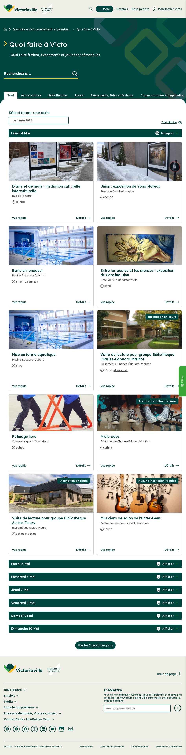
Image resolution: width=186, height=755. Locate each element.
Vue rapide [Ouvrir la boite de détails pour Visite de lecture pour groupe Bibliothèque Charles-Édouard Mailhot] (107, 386)
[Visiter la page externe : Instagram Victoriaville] (34, 729)
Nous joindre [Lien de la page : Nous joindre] (15, 690)
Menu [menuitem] (105, 9)
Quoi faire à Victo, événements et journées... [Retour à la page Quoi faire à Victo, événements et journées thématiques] (41, 29)
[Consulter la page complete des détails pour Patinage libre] (51, 443)
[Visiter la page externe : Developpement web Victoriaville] (70, 729)
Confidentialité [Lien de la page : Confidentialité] (139, 746)
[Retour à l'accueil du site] (6, 29)
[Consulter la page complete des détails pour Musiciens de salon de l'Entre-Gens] (139, 525)
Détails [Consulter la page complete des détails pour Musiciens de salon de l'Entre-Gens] (172, 549)
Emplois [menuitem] (122, 9)
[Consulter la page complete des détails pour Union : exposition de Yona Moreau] (139, 193)
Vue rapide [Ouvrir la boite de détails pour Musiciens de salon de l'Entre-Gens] (107, 549)
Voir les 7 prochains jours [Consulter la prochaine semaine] (95, 645)
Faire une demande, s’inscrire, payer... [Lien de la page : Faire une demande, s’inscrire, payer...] (33, 713)
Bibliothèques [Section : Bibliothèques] (58, 95)
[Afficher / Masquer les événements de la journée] (170, 133)
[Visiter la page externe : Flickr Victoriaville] (61, 729)
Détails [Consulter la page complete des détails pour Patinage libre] (83, 465)
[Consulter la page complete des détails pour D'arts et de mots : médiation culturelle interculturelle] (51, 195)
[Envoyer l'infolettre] (177, 708)
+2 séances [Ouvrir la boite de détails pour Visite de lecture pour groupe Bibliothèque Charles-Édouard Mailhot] (121, 370)
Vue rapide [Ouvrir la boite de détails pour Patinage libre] (19, 465)
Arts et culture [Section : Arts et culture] (31, 95)
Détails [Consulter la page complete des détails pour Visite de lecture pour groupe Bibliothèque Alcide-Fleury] (83, 549)
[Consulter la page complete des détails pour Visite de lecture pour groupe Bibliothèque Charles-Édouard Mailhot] (139, 364)
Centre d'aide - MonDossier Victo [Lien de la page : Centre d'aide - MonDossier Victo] (29, 719)
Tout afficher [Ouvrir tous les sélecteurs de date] (171, 122)
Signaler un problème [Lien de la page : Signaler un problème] (21, 707)
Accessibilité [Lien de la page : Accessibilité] (86, 746)
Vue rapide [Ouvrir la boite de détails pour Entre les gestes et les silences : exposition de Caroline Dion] (107, 302)
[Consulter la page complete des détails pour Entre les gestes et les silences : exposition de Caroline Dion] (139, 280)
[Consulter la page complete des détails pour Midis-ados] (139, 443)
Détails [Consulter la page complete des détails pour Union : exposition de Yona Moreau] (172, 218)
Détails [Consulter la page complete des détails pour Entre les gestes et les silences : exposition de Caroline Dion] (172, 302)
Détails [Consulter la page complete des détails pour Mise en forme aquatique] (83, 386)
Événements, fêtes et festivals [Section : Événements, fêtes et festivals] (112, 95)
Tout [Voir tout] (10, 95)
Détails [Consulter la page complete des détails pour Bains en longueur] (83, 302)
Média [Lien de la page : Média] (10, 701)
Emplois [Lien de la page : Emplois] (11, 695)
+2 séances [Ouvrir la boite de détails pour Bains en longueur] (31, 281)
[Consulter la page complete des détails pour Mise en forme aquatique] (51, 361)
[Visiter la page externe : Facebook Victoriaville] (7, 729)
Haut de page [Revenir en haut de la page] (169, 674)
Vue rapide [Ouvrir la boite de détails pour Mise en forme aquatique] (19, 386)
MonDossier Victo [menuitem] (167, 9)
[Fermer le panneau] (182, 381)
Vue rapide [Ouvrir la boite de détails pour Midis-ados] (107, 465)
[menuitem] (28, 9)
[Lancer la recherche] (74, 74)
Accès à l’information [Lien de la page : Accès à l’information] (112, 746)
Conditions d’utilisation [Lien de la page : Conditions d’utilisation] (169, 746)
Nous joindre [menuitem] (140, 9)
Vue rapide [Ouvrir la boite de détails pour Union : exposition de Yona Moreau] (107, 218)
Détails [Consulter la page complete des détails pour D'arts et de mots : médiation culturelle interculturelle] (83, 218)
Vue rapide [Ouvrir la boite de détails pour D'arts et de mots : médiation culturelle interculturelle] (19, 218)
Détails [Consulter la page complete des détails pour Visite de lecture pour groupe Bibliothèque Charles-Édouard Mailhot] (172, 386)
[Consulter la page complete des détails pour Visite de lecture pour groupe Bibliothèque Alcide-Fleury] (51, 527)
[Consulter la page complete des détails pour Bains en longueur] (51, 277)
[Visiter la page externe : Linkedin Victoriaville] (43, 729)
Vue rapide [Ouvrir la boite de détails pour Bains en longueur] (19, 302)
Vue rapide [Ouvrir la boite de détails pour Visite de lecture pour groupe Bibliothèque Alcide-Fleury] (19, 549)
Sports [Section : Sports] (79, 95)
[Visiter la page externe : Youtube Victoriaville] (52, 729)
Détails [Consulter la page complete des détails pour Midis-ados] (172, 465)
